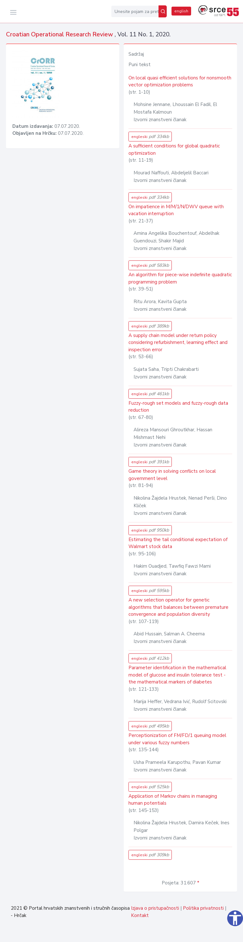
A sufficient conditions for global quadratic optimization (174, 149)
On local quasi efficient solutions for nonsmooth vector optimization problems (179, 81)
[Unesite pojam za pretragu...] (135, 11)
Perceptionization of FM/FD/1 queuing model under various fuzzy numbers (177, 739)
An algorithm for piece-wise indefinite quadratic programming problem (180, 278)
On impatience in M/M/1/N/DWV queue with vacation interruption (176, 210)
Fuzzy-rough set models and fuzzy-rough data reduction (178, 407)
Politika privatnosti (203, 908)
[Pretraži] (163, 11)
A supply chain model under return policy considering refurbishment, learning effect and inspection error (177, 342)
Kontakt (140, 915)
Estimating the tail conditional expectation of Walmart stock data (177, 543)
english (181, 11)
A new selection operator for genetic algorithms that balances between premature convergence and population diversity (178, 607)
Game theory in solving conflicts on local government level (172, 475)
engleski (150, 137)
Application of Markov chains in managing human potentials (172, 800)
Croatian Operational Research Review (60, 34)
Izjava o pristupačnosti (155, 908)
